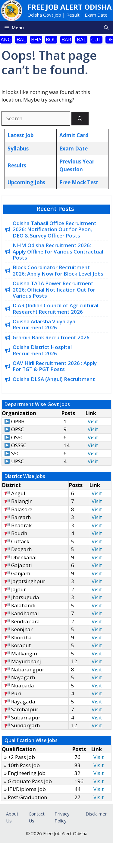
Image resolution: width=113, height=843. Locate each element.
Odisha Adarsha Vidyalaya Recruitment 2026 (44, 324)
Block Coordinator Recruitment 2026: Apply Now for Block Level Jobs (58, 270)
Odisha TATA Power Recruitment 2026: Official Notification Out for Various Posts (54, 289)
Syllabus (18, 148)
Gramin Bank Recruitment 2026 (51, 337)
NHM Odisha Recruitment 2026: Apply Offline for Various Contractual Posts (58, 251)
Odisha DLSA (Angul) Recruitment (54, 379)
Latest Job (20, 135)
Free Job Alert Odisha (69, 7)
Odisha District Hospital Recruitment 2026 (42, 350)
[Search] (80, 118)
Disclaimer (96, 814)
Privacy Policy (62, 817)
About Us (12, 817)
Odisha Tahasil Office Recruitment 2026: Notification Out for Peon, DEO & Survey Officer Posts (54, 229)
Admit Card (74, 135)
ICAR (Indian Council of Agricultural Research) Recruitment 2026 (55, 308)
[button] (106, 27)
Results (17, 165)
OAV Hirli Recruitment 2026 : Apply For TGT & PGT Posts (55, 366)
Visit (93, 421)
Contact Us (37, 817)
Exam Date (73, 148)
